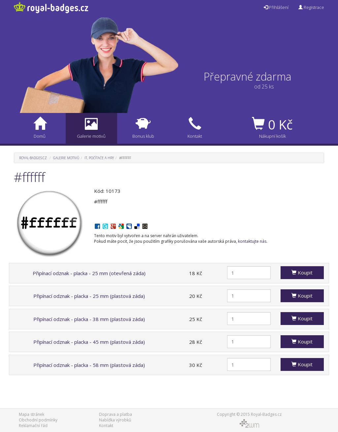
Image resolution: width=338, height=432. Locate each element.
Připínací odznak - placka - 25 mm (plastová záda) (89, 296)
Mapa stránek (31, 414)
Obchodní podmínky (38, 420)
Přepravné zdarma (253, 76)
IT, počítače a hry (99, 158)
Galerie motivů (66, 158)
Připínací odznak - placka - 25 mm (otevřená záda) (89, 273)
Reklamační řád (33, 425)
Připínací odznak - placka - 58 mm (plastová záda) (89, 365)
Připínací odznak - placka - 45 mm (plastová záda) (89, 342)
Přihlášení (276, 7)
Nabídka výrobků (115, 420)
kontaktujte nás (252, 241)
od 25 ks (259, 86)
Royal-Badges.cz (33, 158)
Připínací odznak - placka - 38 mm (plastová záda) (89, 319)
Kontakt (106, 425)
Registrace (311, 7)
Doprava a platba (115, 414)
